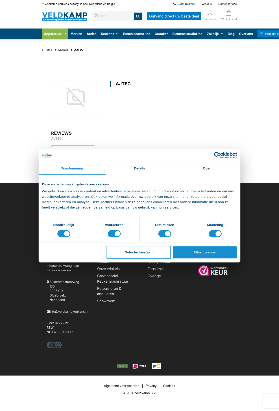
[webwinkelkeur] (215, 270)
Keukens (110, 34)
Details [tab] (139, 168)
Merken (76, 34)
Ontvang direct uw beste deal (174, 16)
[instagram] (54, 346)
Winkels (206, 4)
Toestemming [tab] (72, 168)
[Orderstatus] (210, 15)
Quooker (161, 34)
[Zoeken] (138, 16)
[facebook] (50, 346)
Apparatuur (55, 34)
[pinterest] (58, 346)
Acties (91, 34)
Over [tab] (207, 168)
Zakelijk (215, 34)
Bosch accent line (136, 34)
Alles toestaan (205, 252)
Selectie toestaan (139, 252)
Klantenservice (227, 4)
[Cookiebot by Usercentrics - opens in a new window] (217, 155)
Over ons (246, 34)
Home (48, 49)
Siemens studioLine (187, 34)
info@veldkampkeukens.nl (69, 311)
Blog (231, 34)
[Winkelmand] (228, 15)
